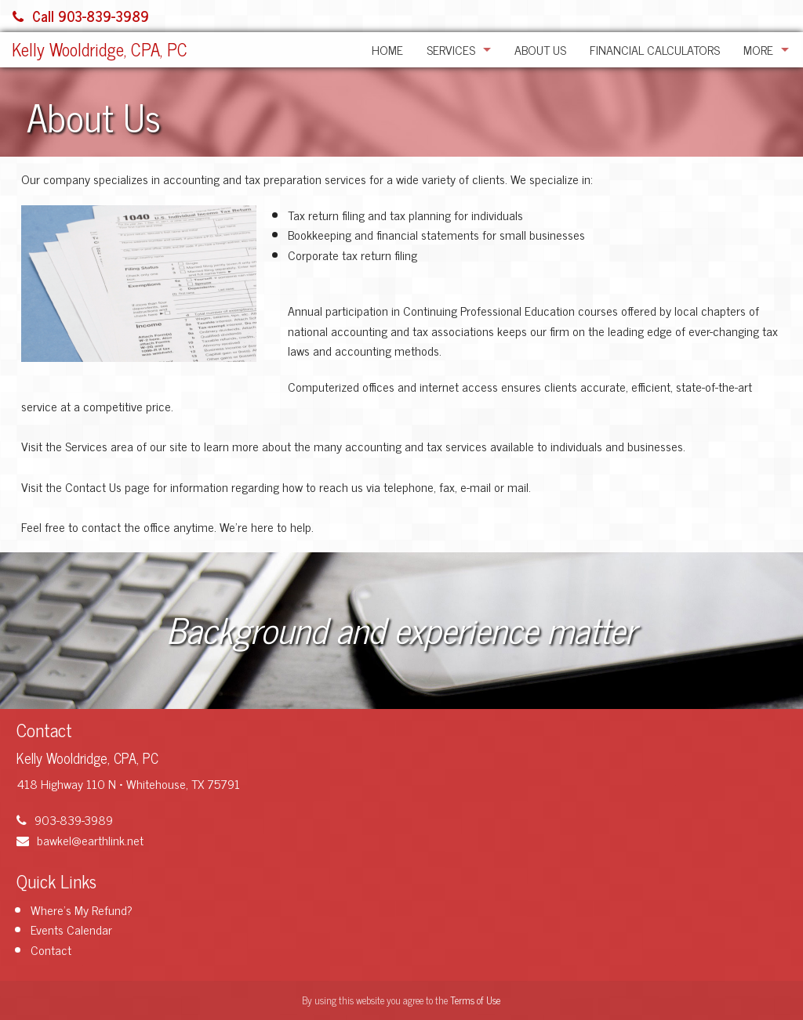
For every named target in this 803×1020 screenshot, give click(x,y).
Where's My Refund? (82, 909)
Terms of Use (475, 1000)
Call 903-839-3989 (81, 15)
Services (451, 49)
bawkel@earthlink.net (80, 840)
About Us (540, 49)
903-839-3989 (64, 819)
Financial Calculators (655, 49)
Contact (51, 949)
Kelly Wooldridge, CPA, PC (99, 48)
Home (387, 49)
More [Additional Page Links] (758, 49)
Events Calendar (71, 929)
